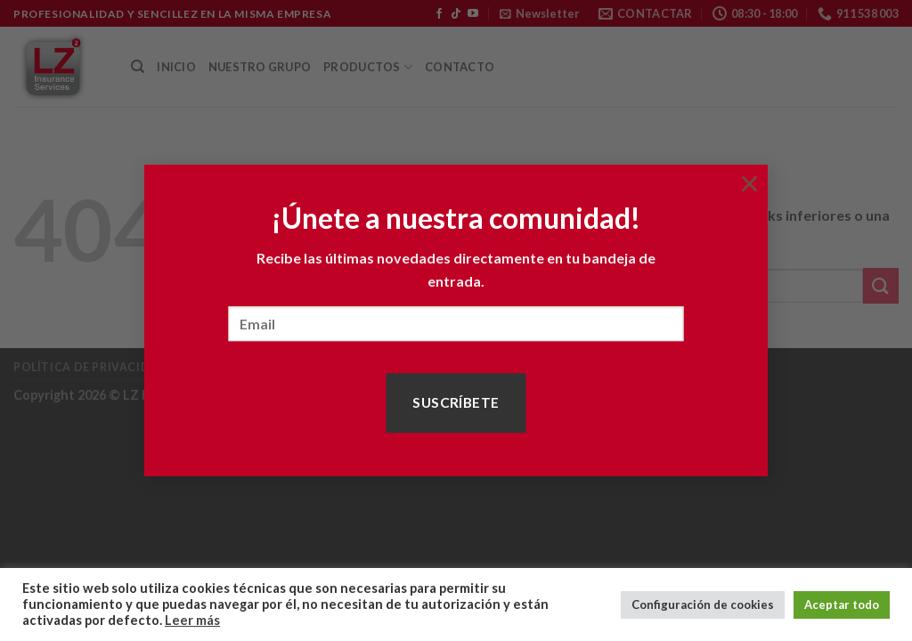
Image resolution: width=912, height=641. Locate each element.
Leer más (192, 620)
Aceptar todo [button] (841, 604)
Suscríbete (456, 402)
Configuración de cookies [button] (702, 604)
